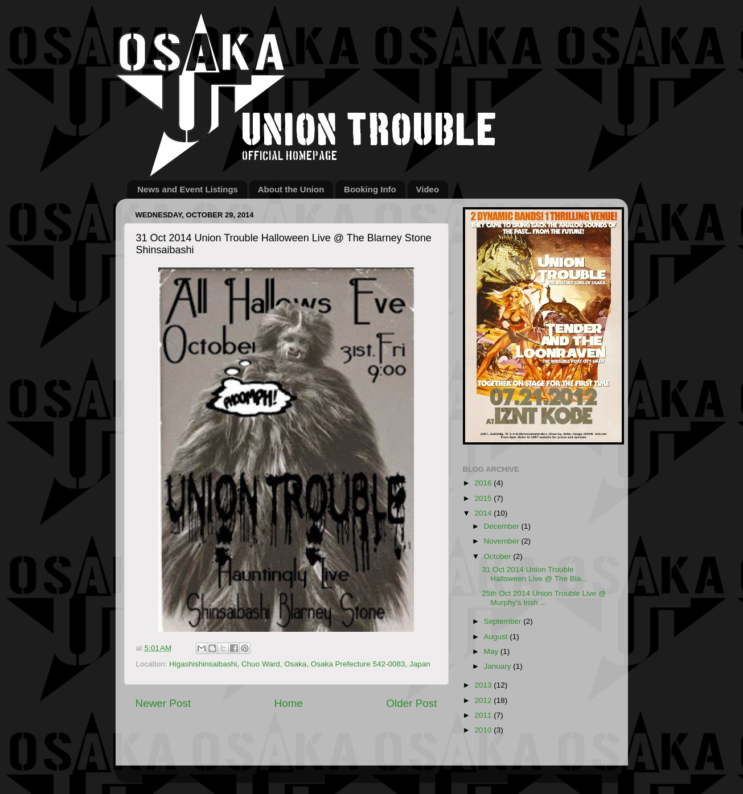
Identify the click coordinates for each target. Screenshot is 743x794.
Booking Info (370, 189)
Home (288, 703)
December (503, 526)
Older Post (411, 703)
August (497, 636)
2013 (484, 685)
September (504, 621)
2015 (484, 498)
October (499, 556)
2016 (484, 483)
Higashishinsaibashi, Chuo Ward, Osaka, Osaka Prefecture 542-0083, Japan (299, 664)
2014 (484, 513)
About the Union (291, 189)
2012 (484, 700)
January (499, 666)
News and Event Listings (187, 189)
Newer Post (163, 703)
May (492, 651)
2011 (484, 715)
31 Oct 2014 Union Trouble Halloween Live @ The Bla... (534, 574)
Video (428, 189)
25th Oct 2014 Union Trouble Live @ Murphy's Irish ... (544, 598)
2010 (484, 730)
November (503, 541)
